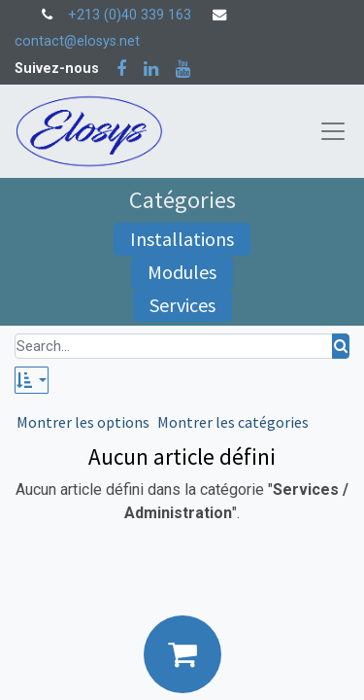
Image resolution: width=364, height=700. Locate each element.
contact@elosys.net (77, 41)
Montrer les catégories (233, 422)
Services (182, 305)
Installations (182, 239)
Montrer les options (83, 422)
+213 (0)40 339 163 (129, 15)
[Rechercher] (340, 346)
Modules (182, 272)
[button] (32, 380)
